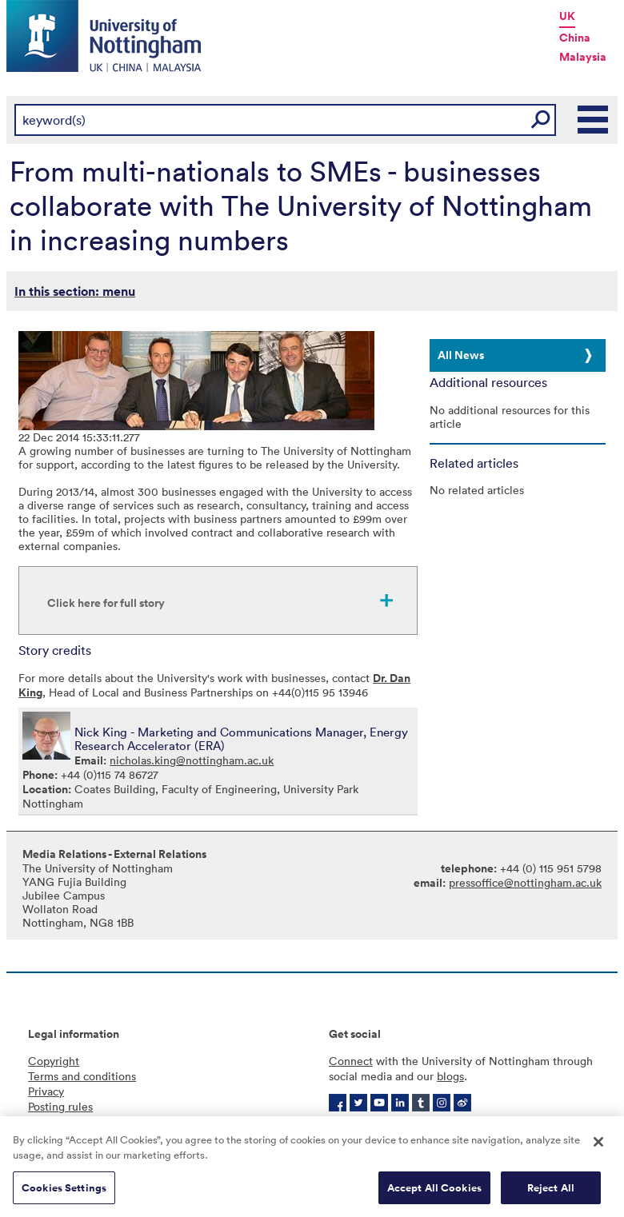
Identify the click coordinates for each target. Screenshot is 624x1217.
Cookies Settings (64, 1192)
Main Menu (594, 120)
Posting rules (60, 1106)
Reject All (550, 1192)
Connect (351, 1060)
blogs (450, 1075)
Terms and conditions (82, 1075)
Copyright (53, 1060)
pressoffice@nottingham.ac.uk (525, 882)
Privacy (46, 1091)
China (574, 38)
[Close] (598, 1146)
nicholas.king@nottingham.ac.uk (192, 760)
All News (461, 355)
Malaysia (582, 57)
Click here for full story (106, 603)
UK (567, 16)
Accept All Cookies (434, 1192)
